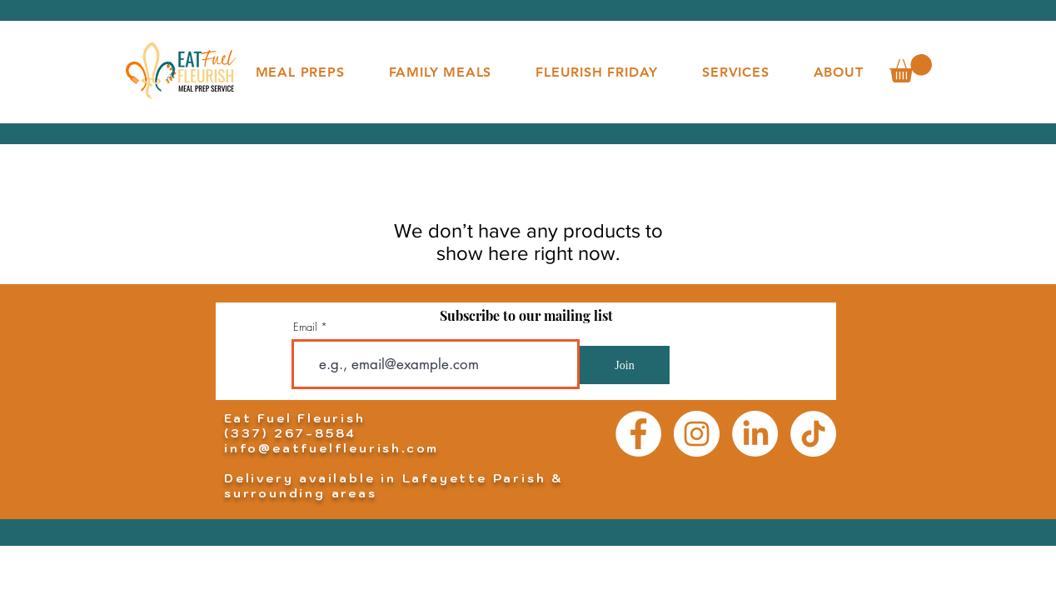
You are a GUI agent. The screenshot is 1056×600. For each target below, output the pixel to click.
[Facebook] (638, 434)
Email (305, 327)
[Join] (625, 365)
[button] (910, 68)
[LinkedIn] (755, 434)
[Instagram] (697, 434)
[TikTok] (813, 434)
